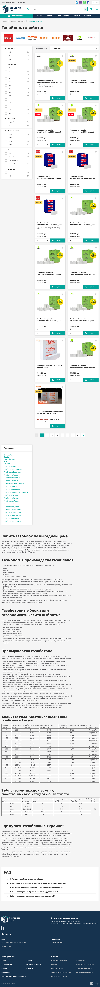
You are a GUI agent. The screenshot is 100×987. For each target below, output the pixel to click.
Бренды (50, 16)
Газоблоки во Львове (12, 501)
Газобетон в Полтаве (11, 498)
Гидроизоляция (57, 968)
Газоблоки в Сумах (11, 495)
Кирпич (54, 964)
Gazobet (7, 463)
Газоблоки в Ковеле (11, 518)
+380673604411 (57, 943)
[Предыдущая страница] (36, 435)
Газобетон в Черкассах (12, 504)
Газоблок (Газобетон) (59, 960)
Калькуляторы (63, 16)
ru (97, 2)
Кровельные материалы (85, 964)
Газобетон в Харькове (12, 475)
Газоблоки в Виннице (12, 489)
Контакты (88, 16)
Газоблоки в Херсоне (12, 478)
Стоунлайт (8, 455)
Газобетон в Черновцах (12, 510)
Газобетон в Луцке (11, 486)
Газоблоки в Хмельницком (14, 484)
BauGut (6, 457)
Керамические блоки (59, 976)
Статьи (77, 16)
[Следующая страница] (83, 435)
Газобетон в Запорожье (13, 469)
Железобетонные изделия (61, 972)
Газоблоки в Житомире (12, 466)
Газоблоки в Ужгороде (12, 513)
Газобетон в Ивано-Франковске (16, 492)
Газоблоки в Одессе (11, 507)
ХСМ (5, 461)
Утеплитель (80, 960)
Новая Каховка (9, 459)
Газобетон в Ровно (11, 481)
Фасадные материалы (84, 972)
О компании (21, 2)
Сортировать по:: (41, 48)
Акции (39, 16)
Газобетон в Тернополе (12, 521)
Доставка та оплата (8, 2)
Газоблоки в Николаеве (12, 472)
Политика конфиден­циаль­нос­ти (13, 976)
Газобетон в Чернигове (12, 515)
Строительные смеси (84, 968)
